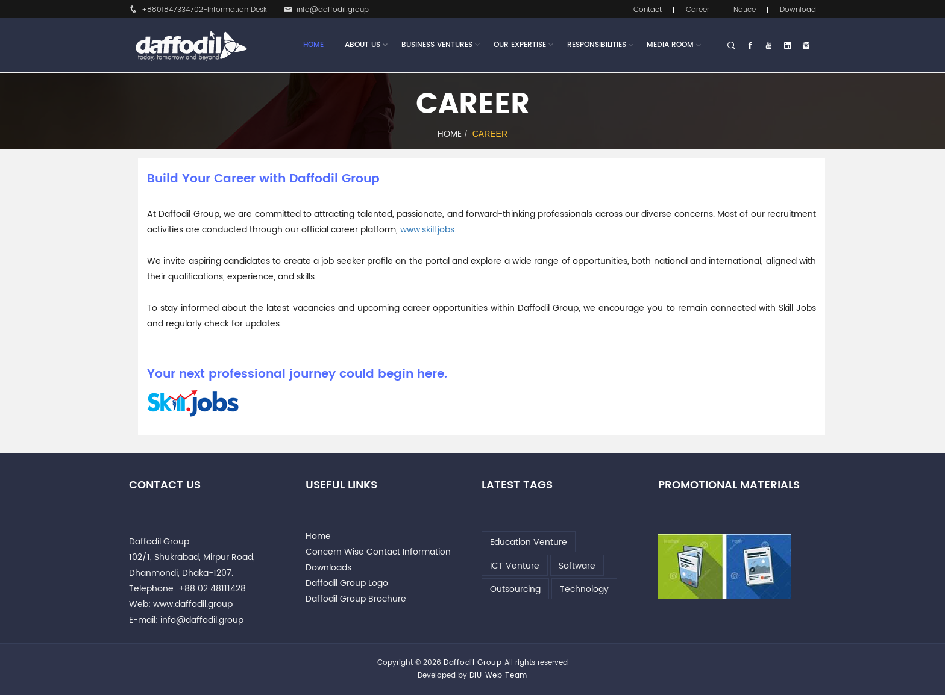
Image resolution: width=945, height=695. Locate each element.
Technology (584, 589)
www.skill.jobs (427, 230)
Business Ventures (436, 45)
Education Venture (528, 542)
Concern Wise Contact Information (378, 552)
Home (313, 45)
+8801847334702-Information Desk (198, 10)
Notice (744, 10)
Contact (647, 10)
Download (798, 10)
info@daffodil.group (326, 10)
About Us (362, 45)
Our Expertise (520, 45)
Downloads (328, 568)
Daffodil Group (473, 663)
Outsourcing (515, 589)
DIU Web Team (498, 675)
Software (577, 566)
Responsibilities (596, 45)
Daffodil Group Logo (347, 583)
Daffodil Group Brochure (356, 599)
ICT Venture (514, 566)
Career (697, 10)
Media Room (670, 45)
